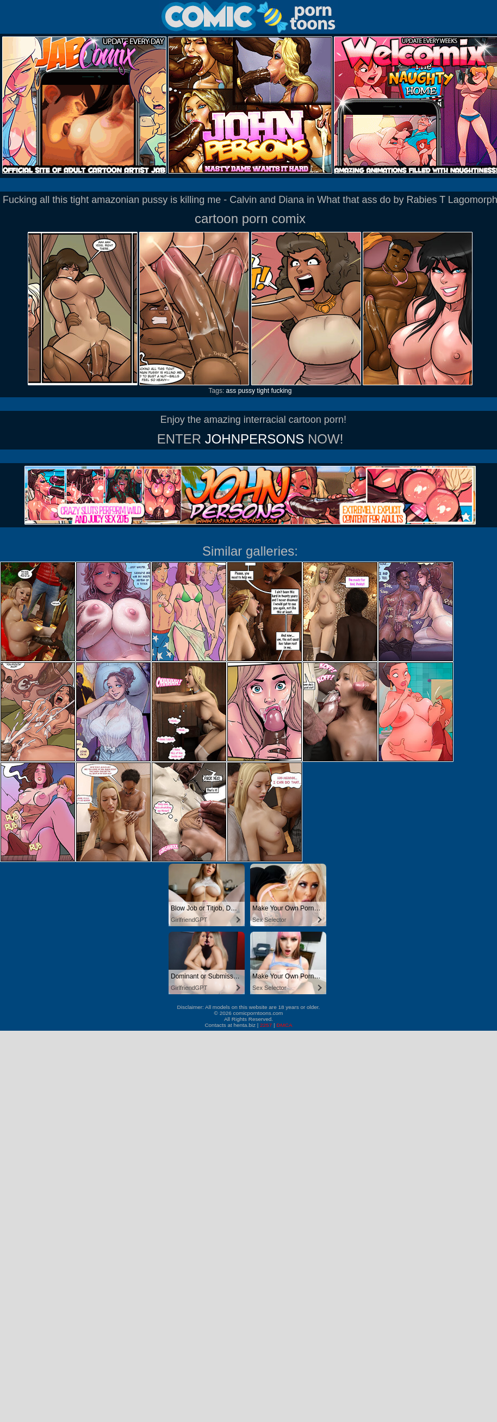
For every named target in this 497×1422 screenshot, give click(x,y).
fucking (281, 391)
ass (231, 391)
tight (263, 391)
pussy (246, 391)
